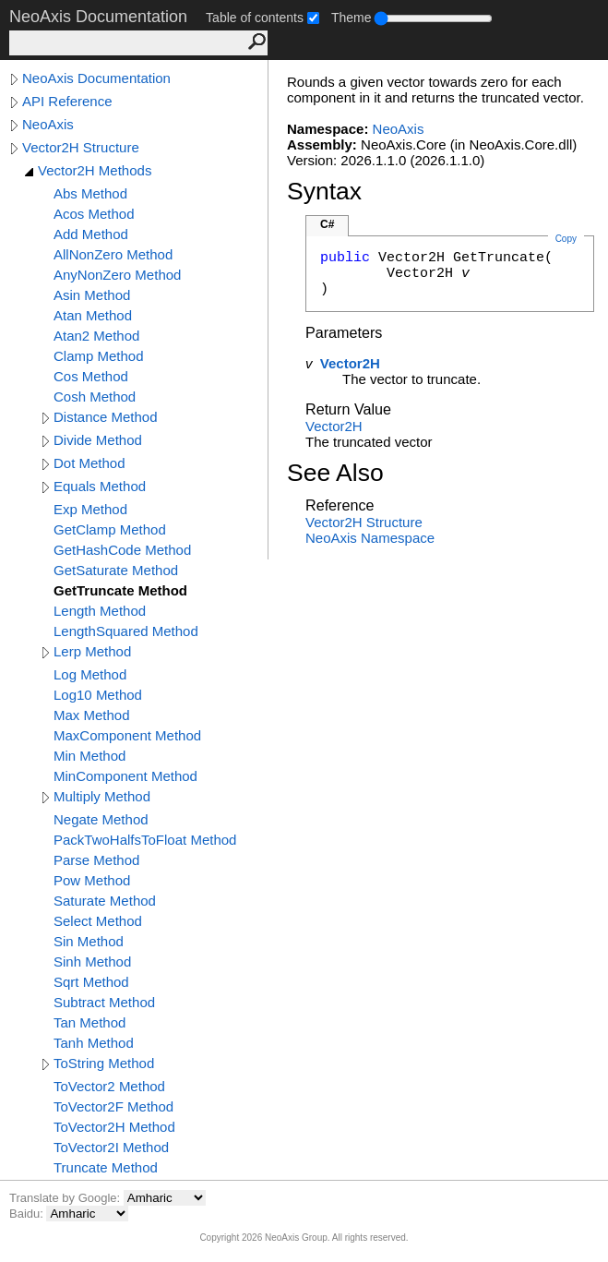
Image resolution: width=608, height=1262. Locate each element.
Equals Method (100, 486)
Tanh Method (94, 1043)
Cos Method (91, 376)
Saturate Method (105, 900)
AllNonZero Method (113, 254)
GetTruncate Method (120, 590)
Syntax (324, 191)
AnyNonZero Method (117, 274)
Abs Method (90, 193)
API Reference (67, 101)
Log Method (90, 674)
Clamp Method (99, 356)
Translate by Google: (66, 1198)
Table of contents (255, 17)
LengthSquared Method (126, 631)
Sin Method (89, 941)
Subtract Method (104, 1002)
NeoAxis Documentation (96, 78)
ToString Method (104, 1063)
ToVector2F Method (113, 1106)
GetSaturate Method (116, 570)
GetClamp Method (110, 529)
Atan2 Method (96, 335)
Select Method (98, 921)
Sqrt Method (91, 982)
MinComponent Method (125, 776)
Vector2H (350, 363)
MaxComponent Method (127, 735)
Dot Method (89, 463)
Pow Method (92, 880)
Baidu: (27, 1213)
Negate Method (101, 819)
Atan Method (93, 315)
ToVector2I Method (111, 1147)
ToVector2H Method (114, 1127)
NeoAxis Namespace (370, 538)
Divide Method (98, 440)
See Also (335, 473)
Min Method (89, 755)
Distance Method (106, 417)
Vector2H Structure (80, 147)
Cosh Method (95, 396)
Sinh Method (92, 961)
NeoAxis (48, 124)
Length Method (100, 611)
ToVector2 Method (109, 1086)
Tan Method (89, 1022)
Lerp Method (92, 651)
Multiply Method (102, 796)
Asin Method (92, 295)
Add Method (91, 234)
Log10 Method (98, 695)
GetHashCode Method (122, 550)
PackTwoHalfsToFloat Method (145, 839)
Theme (351, 17)
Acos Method (94, 214)
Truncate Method (106, 1167)
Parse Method (96, 860)
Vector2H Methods (94, 170)
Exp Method (90, 509)
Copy (566, 239)
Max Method (92, 715)
